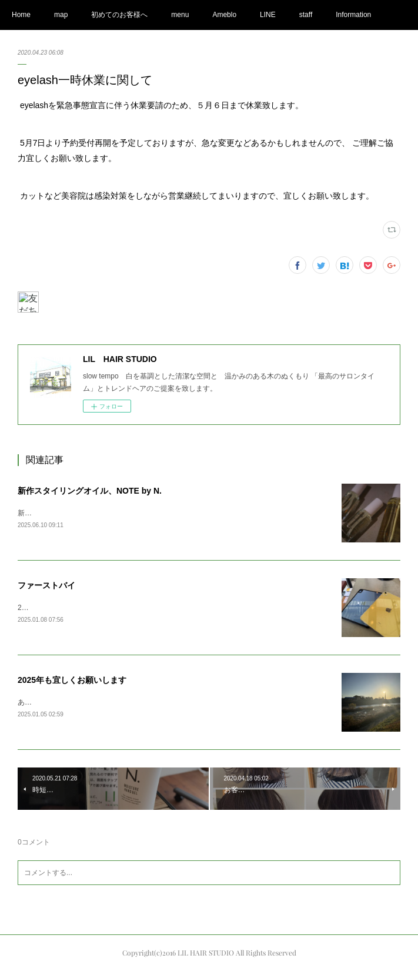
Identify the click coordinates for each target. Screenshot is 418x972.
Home (21, 15)
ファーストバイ (46, 585)
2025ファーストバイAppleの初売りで (77, 608)
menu (180, 15)
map (61, 15)
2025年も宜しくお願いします (72, 680)
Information (353, 15)
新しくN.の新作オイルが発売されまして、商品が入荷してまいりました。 (134, 513)
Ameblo (224, 15)
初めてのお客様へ (119, 15)
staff (305, 15)
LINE (268, 15)
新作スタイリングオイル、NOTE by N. (90, 490)
